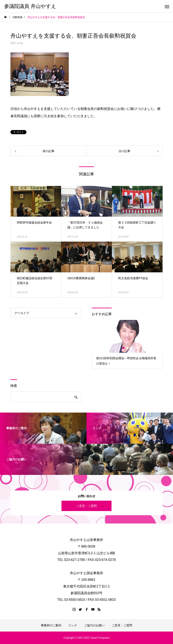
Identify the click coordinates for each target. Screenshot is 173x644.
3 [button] (131, 348)
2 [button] (127, 348)
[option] (127, 344)
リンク (72, 625)
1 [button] (123, 348)
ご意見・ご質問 (86, 506)
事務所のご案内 (51, 625)
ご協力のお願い (94, 625)
